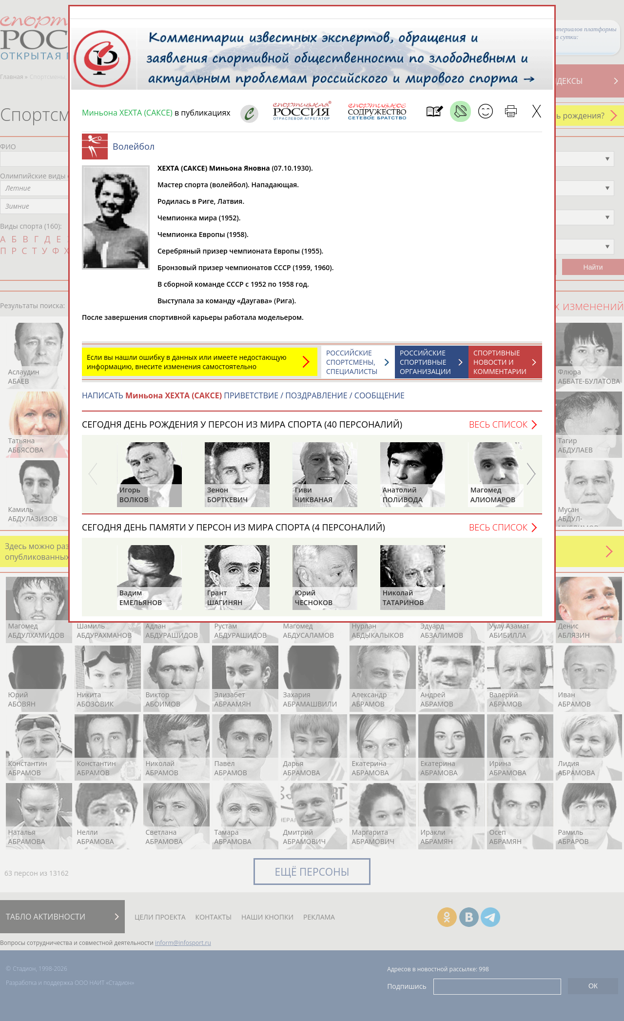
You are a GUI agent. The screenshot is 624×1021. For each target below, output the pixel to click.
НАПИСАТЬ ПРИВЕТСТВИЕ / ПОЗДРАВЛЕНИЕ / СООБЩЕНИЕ (243, 395)
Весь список (498, 424)
